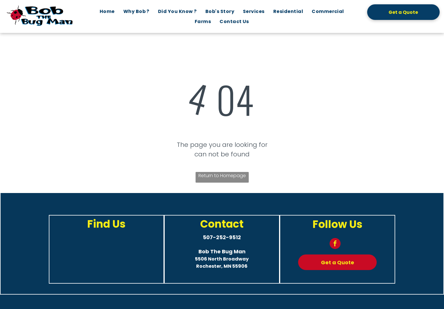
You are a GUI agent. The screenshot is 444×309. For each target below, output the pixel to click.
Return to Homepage (222, 175)
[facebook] (335, 244)
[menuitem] (107, 11)
